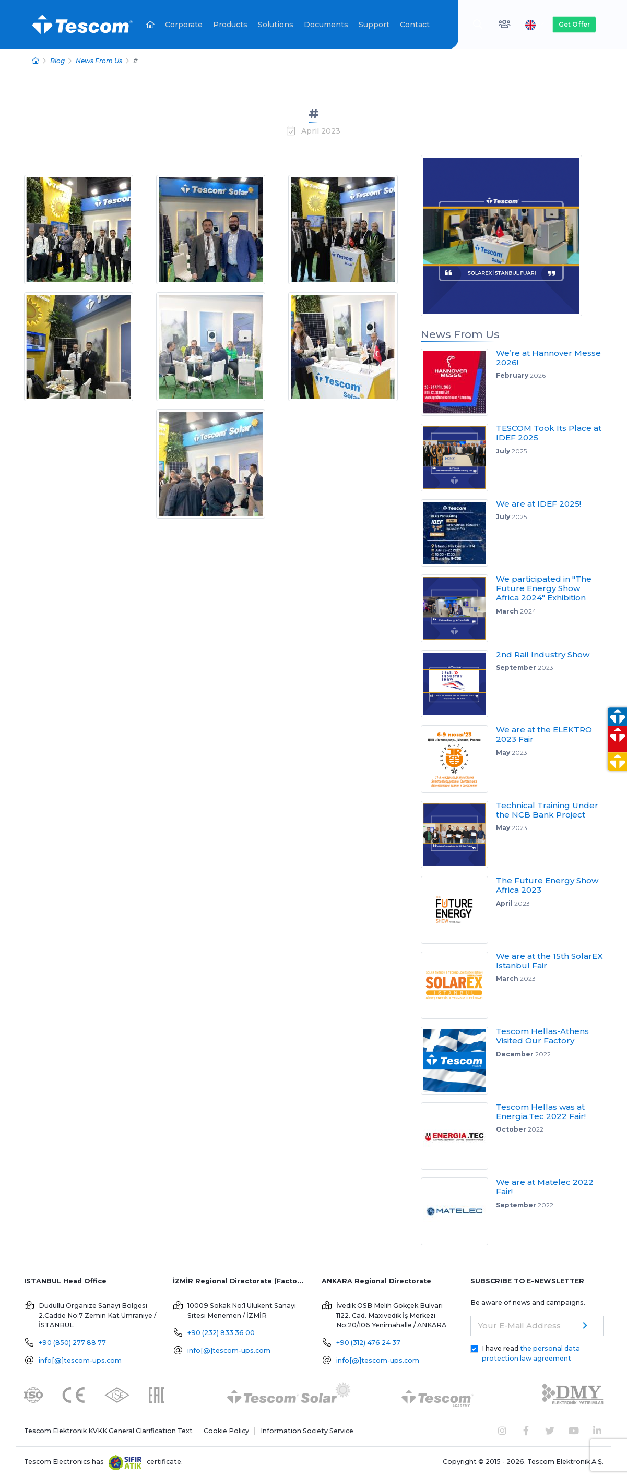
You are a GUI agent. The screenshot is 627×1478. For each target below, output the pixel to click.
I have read (531, 1353)
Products (230, 24)
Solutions (275, 24)
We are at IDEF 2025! (538, 504)
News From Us (99, 61)
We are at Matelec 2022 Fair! (545, 1186)
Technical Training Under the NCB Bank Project (547, 810)
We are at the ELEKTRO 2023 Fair (544, 734)
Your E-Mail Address (519, 1325)
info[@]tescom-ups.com (80, 1360)
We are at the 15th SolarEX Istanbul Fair (549, 960)
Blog (57, 61)
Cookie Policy (226, 1431)
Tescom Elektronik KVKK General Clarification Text (108, 1431)
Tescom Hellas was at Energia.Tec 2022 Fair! (541, 1111)
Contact (415, 24)
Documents (326, 24)
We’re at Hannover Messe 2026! (548, 357)
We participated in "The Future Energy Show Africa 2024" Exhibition (543, 588)
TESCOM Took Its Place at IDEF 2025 (548, 432)
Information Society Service (307, 1431)
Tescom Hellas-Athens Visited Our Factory (542, 1036)
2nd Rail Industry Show (542, 654)
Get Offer (574, 24)
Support (374, 24)
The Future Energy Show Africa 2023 (547, 885)
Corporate (184, 24)
